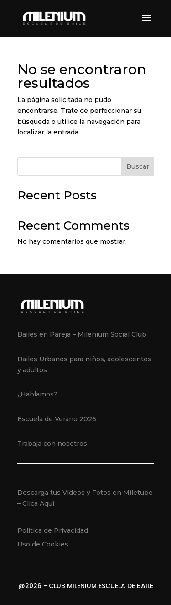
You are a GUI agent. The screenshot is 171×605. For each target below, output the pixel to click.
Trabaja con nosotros (52, 443)
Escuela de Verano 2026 (56, 419)
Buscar (137, 166)
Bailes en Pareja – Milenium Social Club (81, 334)
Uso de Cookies (42, 544)
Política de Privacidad (52, 530)
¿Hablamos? (37, 394)
